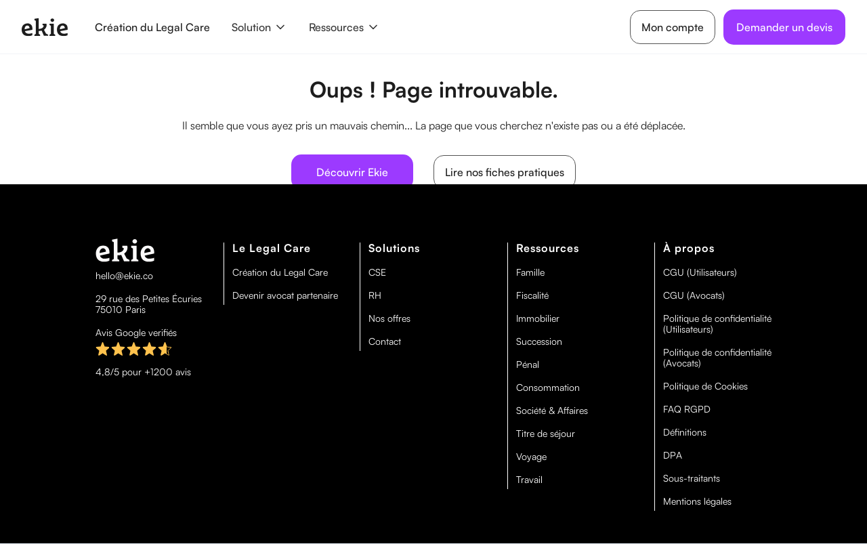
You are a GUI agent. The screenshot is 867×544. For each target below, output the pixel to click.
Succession (539, 341)
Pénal (527, 364)
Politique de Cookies (705, 386)
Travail (529, 479)
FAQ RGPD (687, 409)
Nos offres (389, 318)
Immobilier (537, 318)
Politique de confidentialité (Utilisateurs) (717, 324)
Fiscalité (532, 295)
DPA (672, 455)
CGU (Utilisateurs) (700, 272)
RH (374, 295)
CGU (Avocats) (694, 295)
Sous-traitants (691, 478)
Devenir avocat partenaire (285, 295)
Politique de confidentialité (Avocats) (717, 358)
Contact (384, 341)
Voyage (531, 456)
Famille (530, 272)
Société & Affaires (552, 410)
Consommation (548, 387)
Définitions (684, 432)
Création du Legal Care (152, 27)
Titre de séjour (545, 433)
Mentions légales (697, 501)
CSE (377, 272)
